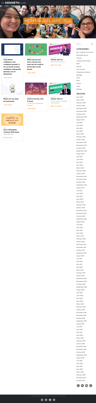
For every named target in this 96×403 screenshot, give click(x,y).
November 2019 (81, 315)
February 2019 (80, 341)
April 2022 (79, 233)
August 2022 (80, 222)
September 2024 (81, 151)
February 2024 (81, 170)
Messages (53, 58)
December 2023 (81, 176)
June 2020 (79, 295)
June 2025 (79, 125)
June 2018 (79, 363)
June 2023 (79, 193)
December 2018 (81, 346)
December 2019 (81, 312)
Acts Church (90, 8)
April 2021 (79, 267)
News (4, 128)
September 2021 (81, 253)
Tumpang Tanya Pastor (83, 61)
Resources (40, 8)
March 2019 (80, 338)
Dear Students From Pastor (84, 52)
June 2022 (79, 227)
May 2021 (79, 264)
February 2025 (81, 136)
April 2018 (79, 369)
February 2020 (81, 307)
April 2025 (79, 131)
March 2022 (80, 236)
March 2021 (79, 270)
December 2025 (81, 108)
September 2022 (81, 219)
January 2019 (80, 343)
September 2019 (81, 321)
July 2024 (79, 156)
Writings (79, 89)
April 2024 (79, 165)
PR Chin (15, 2)
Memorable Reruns (82, 55)
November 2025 (81, 111)
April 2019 (79, 335)
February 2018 (80, 375)
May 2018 (79, 366)
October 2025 (80, 114)
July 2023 (79, 190)
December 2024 (81, 142)
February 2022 (81, 239)
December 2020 (81, 278)
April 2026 (79, 97)
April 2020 (79, 301)
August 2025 (80, 119)
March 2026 (80, 100)
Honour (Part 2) (57, 60)
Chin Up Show (80, 69)
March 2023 (80, 202)
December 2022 (81, 210)
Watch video (56, 65)
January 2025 (80, 139)
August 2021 (80, 256)
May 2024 (79, 162)
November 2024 (81, 145)
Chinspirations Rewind (83, 72)
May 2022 (79, 230)
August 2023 (80, 187)
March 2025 (80, 134)
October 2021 (80, 250)
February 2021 (80, 273)
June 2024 (79, 159)
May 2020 (79, 298)
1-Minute (78, 58)
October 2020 (80, 284)
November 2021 (81, 247)
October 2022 (80, 216)
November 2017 (81, 377)
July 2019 (79, 326)
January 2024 (80, 173)
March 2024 (80, 168)
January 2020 (80, 309)
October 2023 (80, 182)
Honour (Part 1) (56, 99)
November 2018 (81, 349)
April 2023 (79, 199)
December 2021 (81, 244)
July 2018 (79, 360)
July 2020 (79, 292)
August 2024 (80, 153)
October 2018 (80, 352)
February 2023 (81, 205)
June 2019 (79, 329)
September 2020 (81, 287)
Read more (7, 77)
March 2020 (80, 304)
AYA (81, 8)
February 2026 (81, 102)
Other (78, 78)
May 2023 (79, 196)
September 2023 (81, 185)
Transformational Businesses (57, 8)
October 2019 (80, 318)
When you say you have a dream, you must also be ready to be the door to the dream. (35, 64)
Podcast (78, 66)
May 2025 (79, 128)
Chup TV (74, 8)
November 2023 (81, 179)
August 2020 (80, 290)
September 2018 (81, 355)
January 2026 (80, 105)
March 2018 (79, 372)
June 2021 (79, 261)
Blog (23, 8)
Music (78, 63)
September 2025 (81, 117)
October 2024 (80, 148)
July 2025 (79, 122)
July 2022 (79, 224)
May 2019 (79, 332)
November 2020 (81, 281)
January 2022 (80, 241)
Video (78, 86)
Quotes (5, 58)
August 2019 (80, 324)
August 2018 (80, 358)
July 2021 (79, 258)
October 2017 (80, 380)
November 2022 (81, 213)
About (31, 8)
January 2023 (80, 207)
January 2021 (80, 275)
